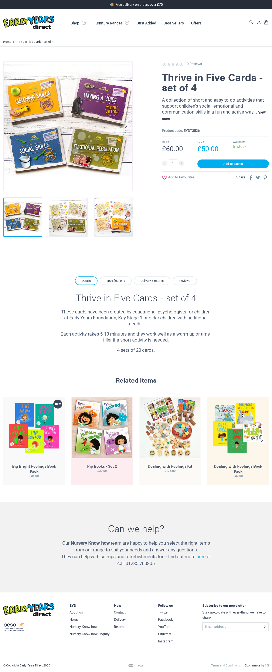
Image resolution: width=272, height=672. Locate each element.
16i (267, 665)
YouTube (164, 627)
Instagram (165, 641)
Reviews (184, 280)
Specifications (115, 280)
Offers (196, 23)
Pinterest (164, 634)
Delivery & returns (152, 280)
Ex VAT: (201, 142)
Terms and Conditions (225, 665)
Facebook (165, 620)
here (201, 556)
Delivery (120, 620)
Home (7, 41)
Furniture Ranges (112, 22)
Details (86, 280)
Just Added (146, 23)
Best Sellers (173, 23)
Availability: (239, 142)
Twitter (163, 612)
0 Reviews (194, 64)
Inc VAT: (166, 142)
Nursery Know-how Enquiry (89, 634)
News (73, 620)
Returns (119, 627)
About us (76, 612)
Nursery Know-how (83, 627)
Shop (78, 22)
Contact (120, 612)
